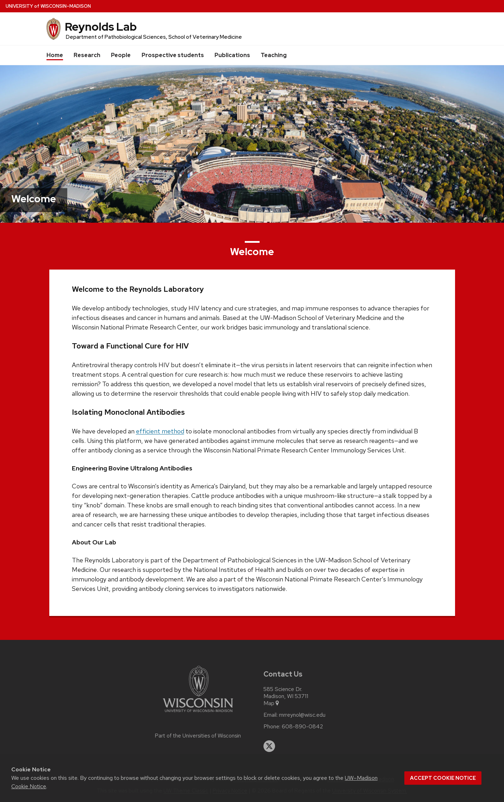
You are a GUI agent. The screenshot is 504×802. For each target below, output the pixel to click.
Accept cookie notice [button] (443, 778)
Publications (232, 55)
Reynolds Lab (101, 26)
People (121, 55)
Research (87, 55)
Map (271, 703)
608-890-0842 (302, 726)
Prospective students (173, 55)
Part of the (198, 735)
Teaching (274, 55)
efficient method (160, 431)
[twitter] (269, 746)
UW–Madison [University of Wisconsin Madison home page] (48, 6)
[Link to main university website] (198, 713)
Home (54, 55)
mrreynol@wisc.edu (302, 714)
